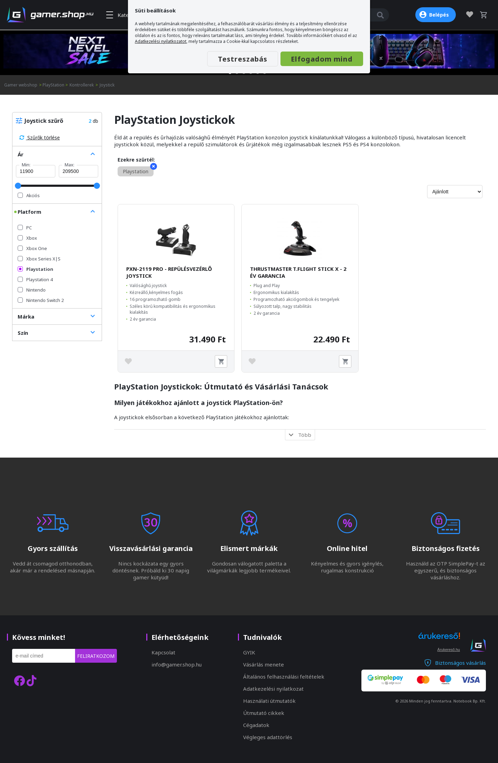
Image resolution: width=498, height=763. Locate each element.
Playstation (35, 269)
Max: (69, 165)
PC (25, 227)
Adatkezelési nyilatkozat (273, 688)
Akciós (29, 195)
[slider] (18, 186)
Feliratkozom (95, 656)
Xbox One (32, 248)
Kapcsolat (163, 652)
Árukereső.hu (448, 649)
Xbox (27, 238)
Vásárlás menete (263, 664)
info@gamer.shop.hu (176, 664)
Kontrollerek (82, 85)
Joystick (107, 85)
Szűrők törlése (39, 137)
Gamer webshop (20, 85)
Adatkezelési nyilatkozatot (160, 41)
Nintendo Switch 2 (41, 300)
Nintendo (32, 290)
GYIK (249, 652)
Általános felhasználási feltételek (283, 676)
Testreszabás (242, 59)
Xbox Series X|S (39, 259)
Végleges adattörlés (267, 737)
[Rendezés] (454, 191)
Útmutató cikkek (263, 712)
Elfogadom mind (322, 59)
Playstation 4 (35, 279)
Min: (26, 165)
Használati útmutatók (269, 700)
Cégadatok (256, 724)
